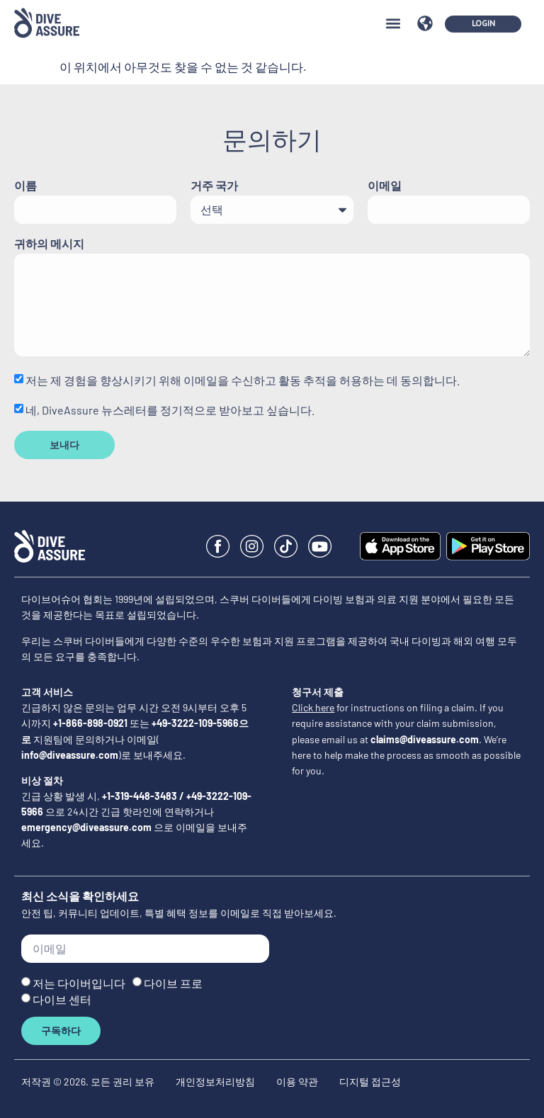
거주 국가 (214, 186)
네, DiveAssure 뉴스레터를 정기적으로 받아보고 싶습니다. (170, 410)
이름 (25, 186)
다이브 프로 (173, 983)
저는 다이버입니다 (79, 983)
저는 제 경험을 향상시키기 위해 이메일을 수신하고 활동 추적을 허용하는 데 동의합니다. (243, 380)
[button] (392, 13)
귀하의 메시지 (49, 244)
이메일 (385, 186)
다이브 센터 (62, 998)
